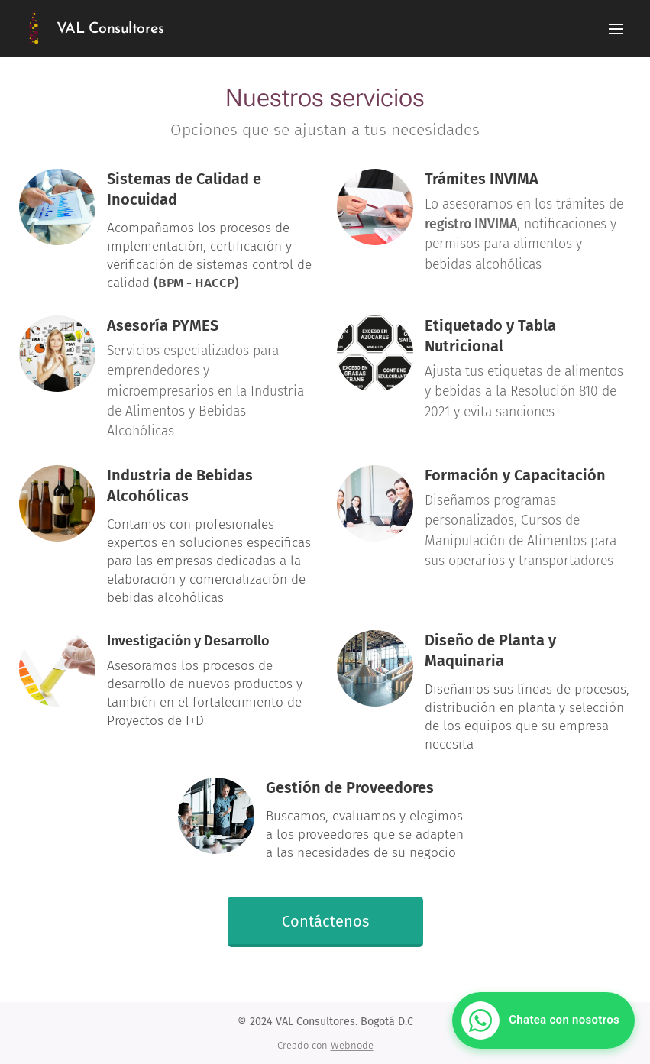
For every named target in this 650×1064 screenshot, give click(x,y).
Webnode (352, 1045)
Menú (616, 29)
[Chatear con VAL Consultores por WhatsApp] (543, 1020)
